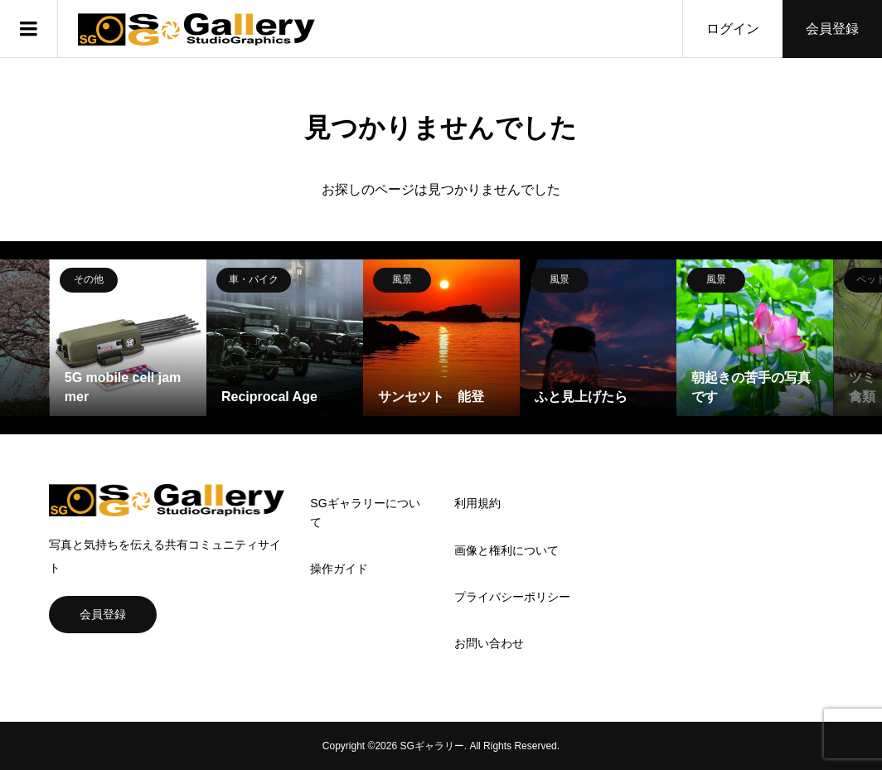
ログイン (732, 29)
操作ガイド (339, 568)
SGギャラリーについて (364, 512)
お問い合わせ (489, 643)
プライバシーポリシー (512, 596)
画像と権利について (506, 550)
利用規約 (477, 503)
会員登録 (832, 29)
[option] (128, 337)
